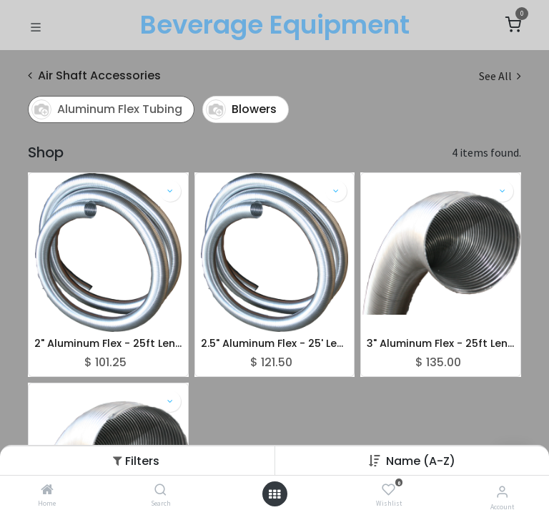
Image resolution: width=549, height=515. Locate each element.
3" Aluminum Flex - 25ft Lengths (441, 344)
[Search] (160, 490)
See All (500, 76)
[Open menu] (274, 494)
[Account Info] (502, 491)
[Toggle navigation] (36, 25)
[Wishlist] (388, 490)
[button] (420, 461)
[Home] (47, 490)
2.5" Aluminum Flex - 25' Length (275, 344)
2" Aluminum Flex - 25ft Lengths (108, 344)
